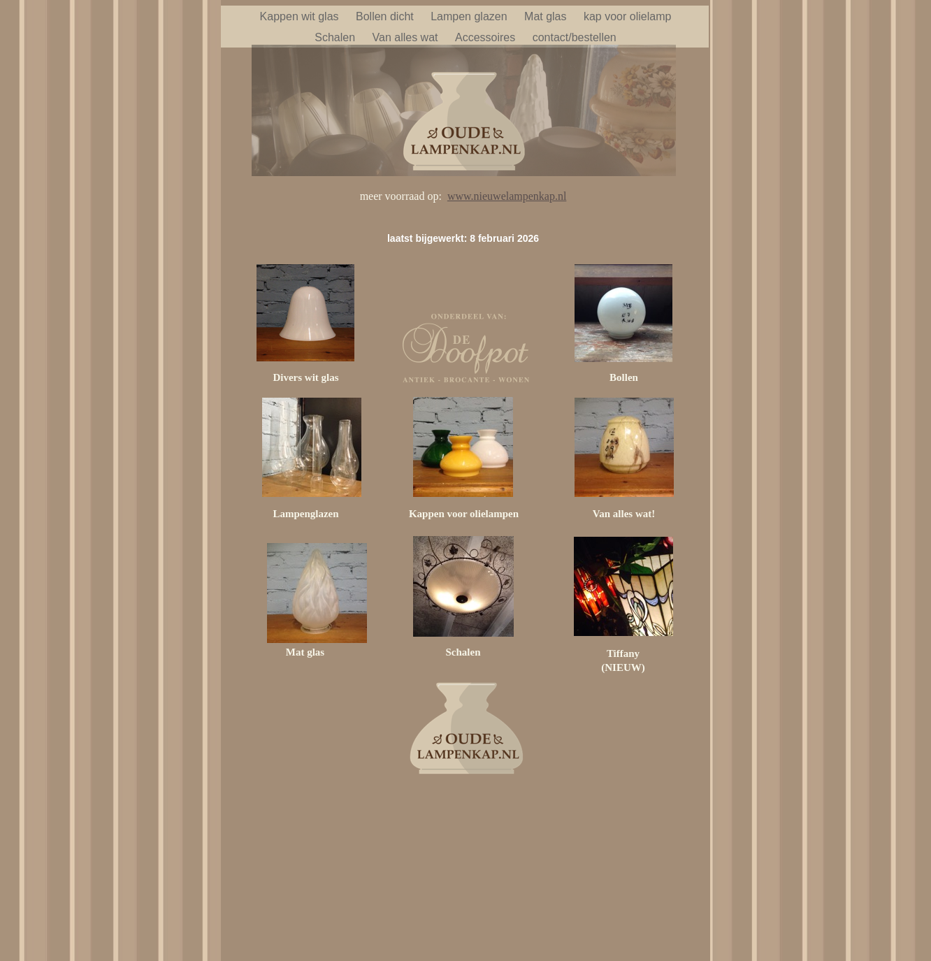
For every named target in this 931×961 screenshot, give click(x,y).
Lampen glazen (470, 16)
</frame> (467, 859)
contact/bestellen (574, 37)
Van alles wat (407, 37)
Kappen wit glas (301, 16)
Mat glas (547, 16)
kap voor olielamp (627, 16)
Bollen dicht (386, 16)
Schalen (336, 37)
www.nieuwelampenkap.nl (506, 196)
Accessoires (487, 37)
